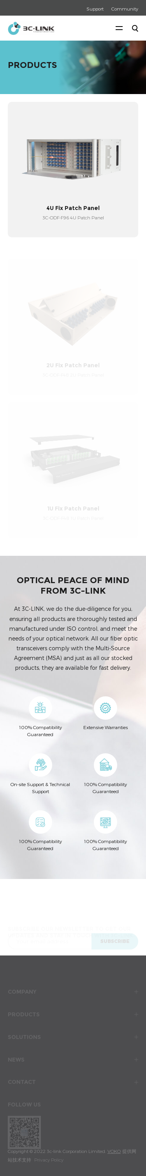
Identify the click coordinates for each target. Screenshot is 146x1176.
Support (95, 8)
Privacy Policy (48, 1159)
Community (124, 8)
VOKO (114, 1151)
